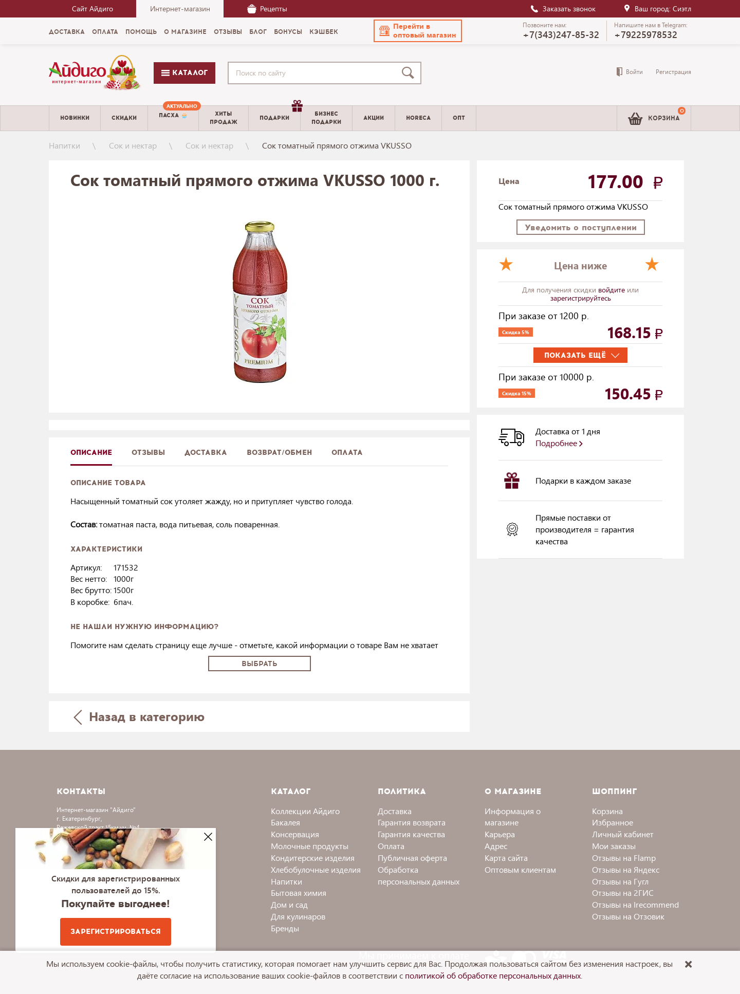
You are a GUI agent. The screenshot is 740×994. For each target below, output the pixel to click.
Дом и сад (289, 904)
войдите (612, 289)
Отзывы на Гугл (620, 881)
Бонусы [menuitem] (288, 31)
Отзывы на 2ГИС (623, 892)
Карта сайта (506, 857)
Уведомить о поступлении (581, 227)
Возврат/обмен (279, 452)
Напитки (64, 145)
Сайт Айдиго (92, 8)
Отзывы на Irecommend (635, 904)
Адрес (496, 845)
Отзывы (148, 452)
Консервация (295, 834)
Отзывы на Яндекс (625, 869)
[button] (418, 31)
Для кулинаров (298, 916)
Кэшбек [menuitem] (323, 31)
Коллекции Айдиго (305, 810)
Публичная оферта (412, 857)
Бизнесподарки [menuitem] (326, 117)
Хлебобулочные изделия (316, 869)
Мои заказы (614, 845)
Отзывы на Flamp (624, 857)
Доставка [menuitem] (67, 31)
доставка (205, 452)
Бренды (285, 928)
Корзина (607, 810)
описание (91, 452)
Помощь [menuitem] (141, 31)
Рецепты (267, 8)
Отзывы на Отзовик (628, 916)
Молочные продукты (309, 845)
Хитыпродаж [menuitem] (223, 117)
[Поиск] (410, 73)
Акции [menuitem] (373, 118)
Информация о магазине (513, 816)
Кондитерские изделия (313, 857)
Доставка (395, 810)
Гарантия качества (411, 834)
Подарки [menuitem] (280, 114)
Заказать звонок (563, 8)
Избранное (612, 822)
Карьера (500, 834)
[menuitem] (173, 118)
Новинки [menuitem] (74, 118)
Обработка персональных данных (418, 875)
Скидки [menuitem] (124, 118)
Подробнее (559, 442)
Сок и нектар (133, 145)
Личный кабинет (623, 834)
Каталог (184, 72)
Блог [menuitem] (258, 31)
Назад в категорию (139, 716)
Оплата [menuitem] (105, 31)
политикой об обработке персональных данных (493, 975)
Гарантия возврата (412, 822)
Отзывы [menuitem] (228, 31)
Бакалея (285, 822)
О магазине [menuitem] (185, 31)
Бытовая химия (298, 892)
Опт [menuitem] (459, 118)
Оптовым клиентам (520, 869)
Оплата (347, 452)
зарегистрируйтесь (580, 298)
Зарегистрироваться (115, 931)
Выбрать (260, 663)
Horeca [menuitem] (418, 118)
